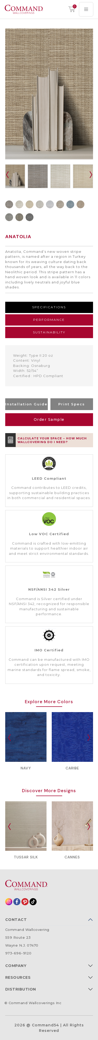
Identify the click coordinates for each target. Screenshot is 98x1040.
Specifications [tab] (49, 307)
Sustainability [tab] (49, 332)
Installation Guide (26, 404)
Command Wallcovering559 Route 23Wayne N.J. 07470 (27, 937)
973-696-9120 (18, 953)
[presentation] (7, 174)
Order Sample (49, 419)
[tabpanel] (49, 366)
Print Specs (71, 404)
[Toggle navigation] (86, 9)
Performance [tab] (49, 320)
